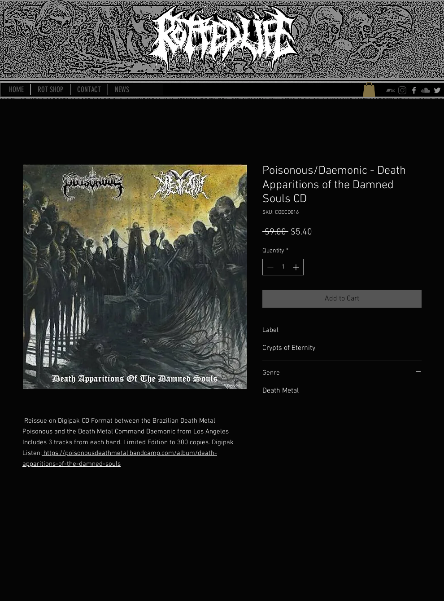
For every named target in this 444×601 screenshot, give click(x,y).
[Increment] (296, 267)
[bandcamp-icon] (390, 90)
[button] (369, 89)
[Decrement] (269, 267)
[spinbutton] (283, 267)
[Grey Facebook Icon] (413, 90)
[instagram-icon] (402, 90)
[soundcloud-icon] (425, 90)
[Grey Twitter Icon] (437, 90)
